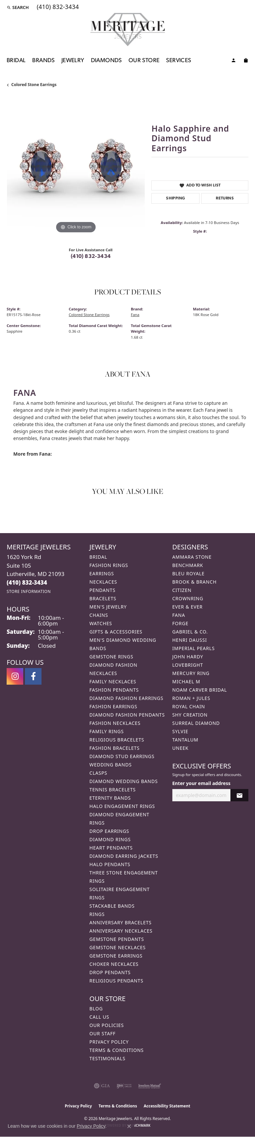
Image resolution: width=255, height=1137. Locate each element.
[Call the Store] (27, 582)
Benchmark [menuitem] (187, 565)
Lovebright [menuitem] (187, 665)
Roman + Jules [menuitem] (191, 698)
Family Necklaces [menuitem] (112, 681)
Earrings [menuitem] (101, 573)
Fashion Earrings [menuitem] (113, 706)
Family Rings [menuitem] (106, 731)
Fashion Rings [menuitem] (108, 565)
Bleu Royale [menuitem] (188, 573)
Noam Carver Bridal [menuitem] (199, 690)
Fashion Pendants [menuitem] (114, 690)
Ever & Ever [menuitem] (187, 607)
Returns (225, 198)
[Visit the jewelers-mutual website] (149, 1086)
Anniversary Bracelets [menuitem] (120, 922)
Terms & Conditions (116, 1050)
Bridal (16, 60)
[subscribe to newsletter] (239, 795)
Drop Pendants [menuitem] (109, 972)
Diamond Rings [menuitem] (109, 839)
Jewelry (72, 60)
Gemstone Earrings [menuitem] (115, 956)
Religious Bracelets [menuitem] (116, 740)
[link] (57, 7)
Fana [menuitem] (178, 615)
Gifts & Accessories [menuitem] (115, 631)
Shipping (175, 198)
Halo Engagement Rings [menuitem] (122, 806)
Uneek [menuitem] (180, 748)
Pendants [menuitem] (102, 590)
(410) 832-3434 (91, 256)
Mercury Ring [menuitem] (191, 673)
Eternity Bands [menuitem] (110, 798)
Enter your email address (201, 783)
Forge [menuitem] (180, 623)
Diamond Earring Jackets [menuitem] (123, 856)
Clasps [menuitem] (98, 773)
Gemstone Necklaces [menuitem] (117, 947)
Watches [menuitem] (100, 623)
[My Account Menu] (233, 61)
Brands (43, 60)
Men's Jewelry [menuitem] (108, 607)
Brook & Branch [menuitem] (194, 582)
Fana (135, 314)
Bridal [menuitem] (98, 557)
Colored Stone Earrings (33, 84)
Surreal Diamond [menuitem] (196, 723)
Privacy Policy (108, 1042)
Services (178, 60)
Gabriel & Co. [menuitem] (190, 631)
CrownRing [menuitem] (188, 598)
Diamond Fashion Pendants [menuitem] (127, 715)
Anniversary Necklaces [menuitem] (120, 931)
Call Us (99, 1017)
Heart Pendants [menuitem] (110, 848)
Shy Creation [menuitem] (190, 715)
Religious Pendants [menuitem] (116, 980)
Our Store (144, 60)
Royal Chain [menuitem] (188, 706)
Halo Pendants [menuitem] (109, 864)
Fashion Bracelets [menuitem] (114, 748)
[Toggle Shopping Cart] (245, 61)
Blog (96, 1008)
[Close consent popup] (129, 1126)
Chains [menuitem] (98, 615)
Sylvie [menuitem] (180, 731)
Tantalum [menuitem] (185, 740)
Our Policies (106, 1025)
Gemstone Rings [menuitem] (111, 656)
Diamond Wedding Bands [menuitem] (123, 781)
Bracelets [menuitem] (102, 598)
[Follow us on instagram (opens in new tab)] (15, 676)
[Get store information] (29, 591)
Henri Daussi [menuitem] (189, 640)
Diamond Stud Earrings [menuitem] (121, 756)
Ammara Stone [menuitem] (192, 557)
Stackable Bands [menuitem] (111, 906)
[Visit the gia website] (102, 1086)
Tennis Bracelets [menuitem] (112, 789)
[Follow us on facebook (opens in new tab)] (33, 676)
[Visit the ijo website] (124, 1086)
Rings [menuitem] (97, 914)
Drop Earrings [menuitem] (109, 831)
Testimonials (107, 1058)
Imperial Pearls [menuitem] (193, 648)
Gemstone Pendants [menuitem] (116, 939)
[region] (76, 166)
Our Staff (102, 1033)
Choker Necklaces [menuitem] (113, 964)
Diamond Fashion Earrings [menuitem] (126, 698)
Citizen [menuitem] (182, 590)
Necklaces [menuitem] (103, 582)
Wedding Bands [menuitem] (110, 764)
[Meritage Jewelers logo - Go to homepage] (127, 29)
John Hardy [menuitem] (187, 656)
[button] (18, 7)
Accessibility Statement (167, 1106)
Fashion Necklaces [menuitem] (114, 723)
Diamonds (106, 60)
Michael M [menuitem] (186, 681)
